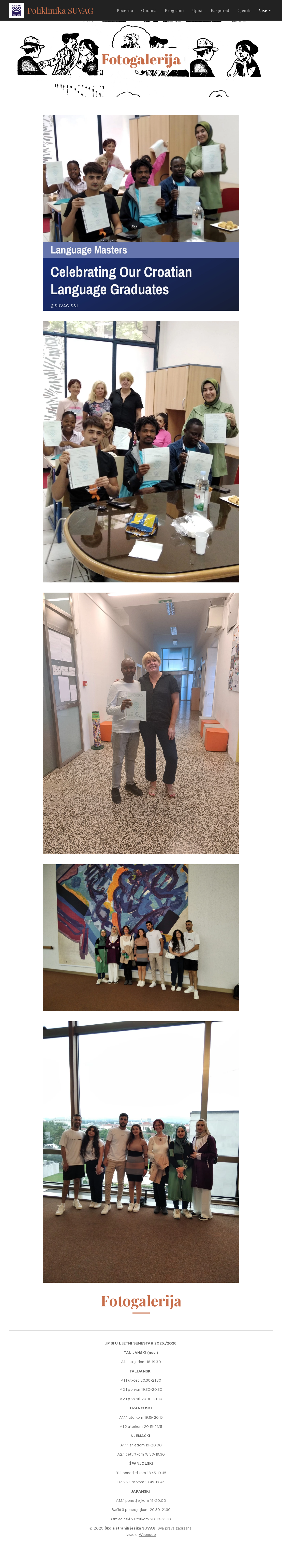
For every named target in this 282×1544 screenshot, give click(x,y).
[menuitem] (126, 10)
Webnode (147, 1534)
